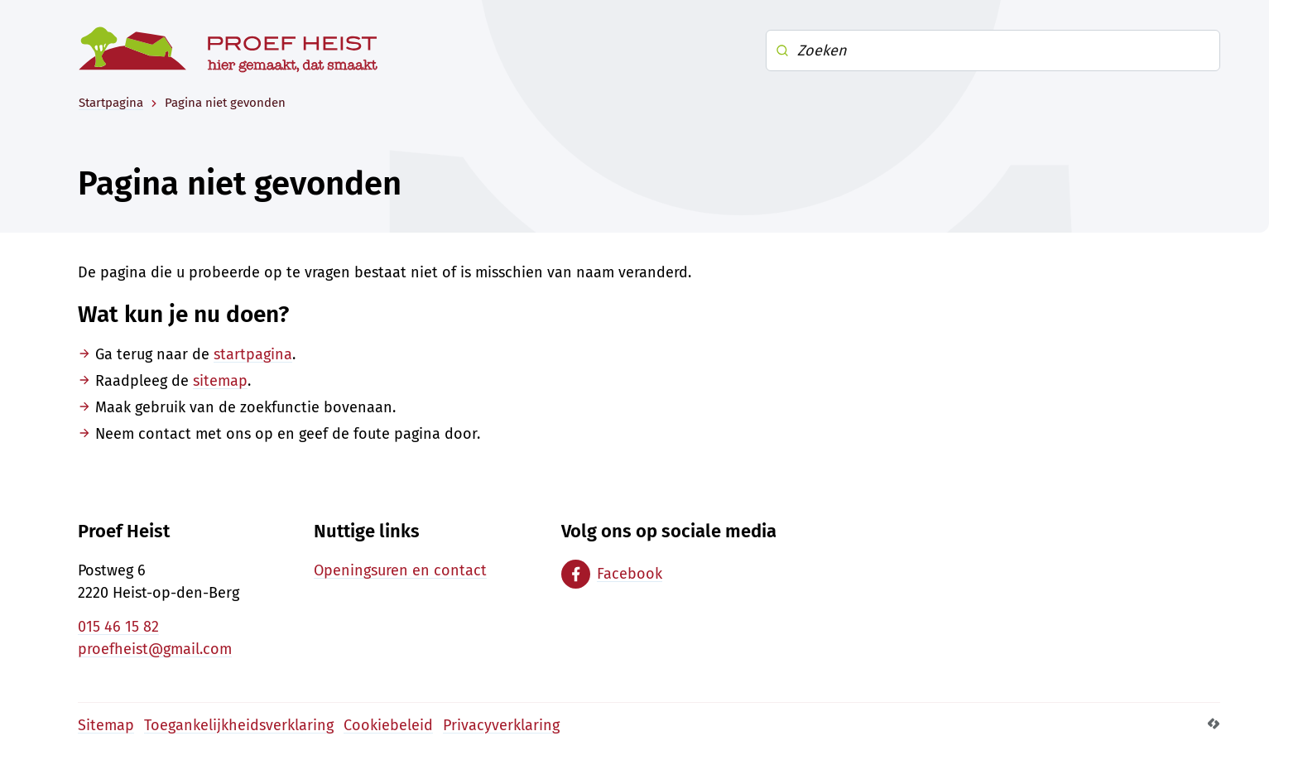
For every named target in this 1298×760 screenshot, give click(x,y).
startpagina (253, 354)
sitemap (220, 381)
